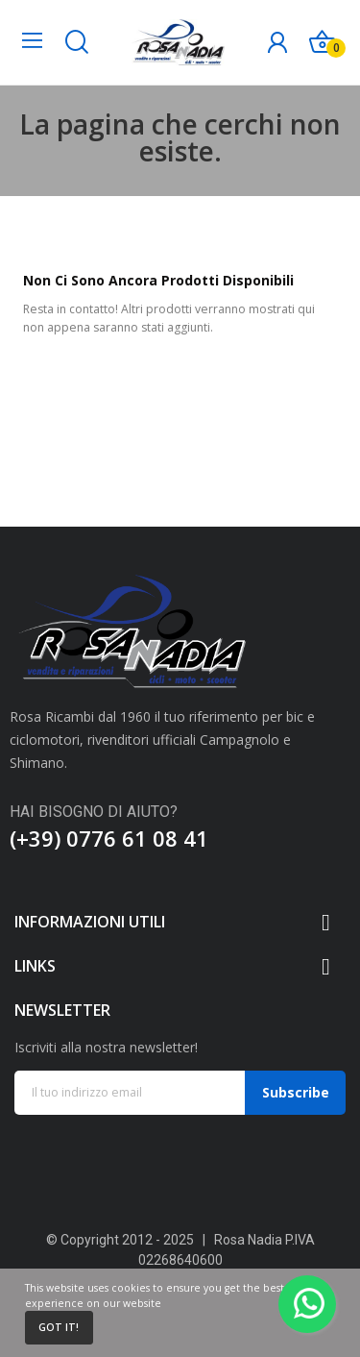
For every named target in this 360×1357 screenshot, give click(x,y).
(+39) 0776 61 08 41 (109, 838)
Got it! (58, 1327)
